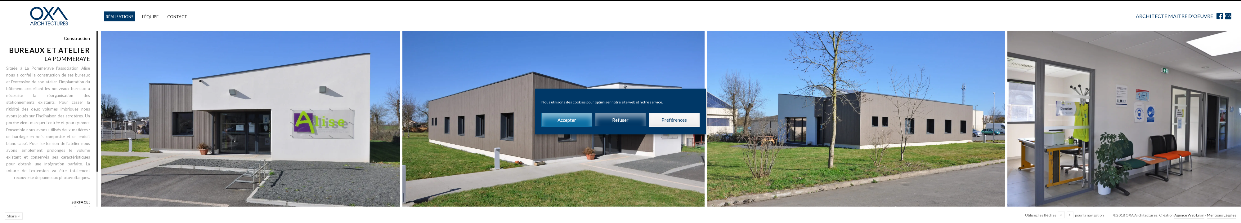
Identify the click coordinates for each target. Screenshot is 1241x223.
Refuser (620, 120)
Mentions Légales (1221, 215)
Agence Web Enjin (1189, 215)
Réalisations (119, 16)
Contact (177, 16)
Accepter (567, 120)
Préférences (674, 120)
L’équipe (150, 16)
